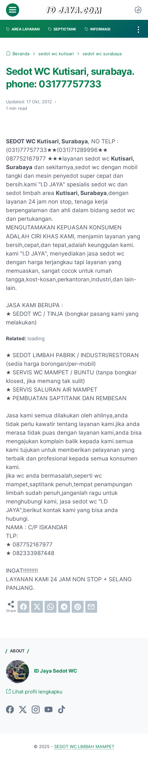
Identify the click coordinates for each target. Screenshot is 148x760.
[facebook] (23, 607)
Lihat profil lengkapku (34, 692)
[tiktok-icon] (61, 710)
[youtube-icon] (49, 710)
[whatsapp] (50, 607)
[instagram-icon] (36, 710)
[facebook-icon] (10, 710)
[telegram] (64, 607)
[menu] (12, 10)
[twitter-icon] (23, 710)
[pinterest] (78, 607)
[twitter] (37, 607)
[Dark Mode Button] (138, 10)
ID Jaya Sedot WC (55, 671)
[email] (91, 607)
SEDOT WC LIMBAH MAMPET (84, 746)
